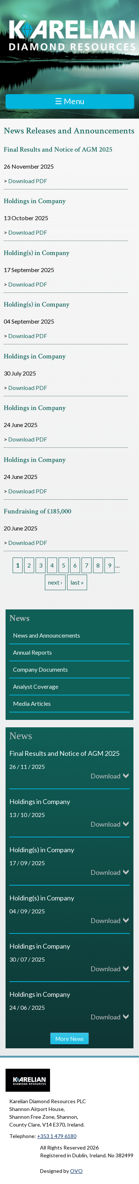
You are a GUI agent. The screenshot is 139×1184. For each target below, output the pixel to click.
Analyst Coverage (35, 686)
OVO (76, 1171)
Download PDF (27, 180)
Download (105, 776)
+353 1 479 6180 (56, 1136)
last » (77, 582)
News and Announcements (46, 635)
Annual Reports (32, 652)
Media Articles (32, 703)
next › (55, 582)
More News (69, 1038)
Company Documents (40, 669)
